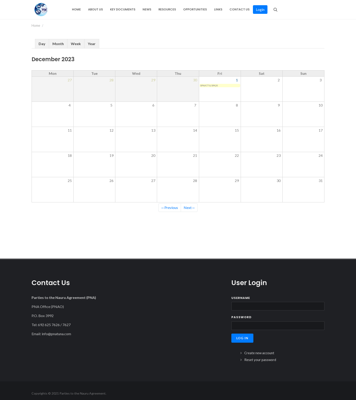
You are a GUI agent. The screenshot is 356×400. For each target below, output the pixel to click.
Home (76, 9)
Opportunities (195, 9)
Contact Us (240, 9)
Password (241, 312)
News (147, 9)
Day (42, 38)
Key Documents (122, 9)
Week (76, 38)
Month (58, 38)
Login (260, 9)
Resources (167, 9)
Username (240, 292)
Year (92, 38)
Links (218, 9)
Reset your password (260, 354)
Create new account (259, 347)
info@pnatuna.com (56, 328)
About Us (95, 9)
